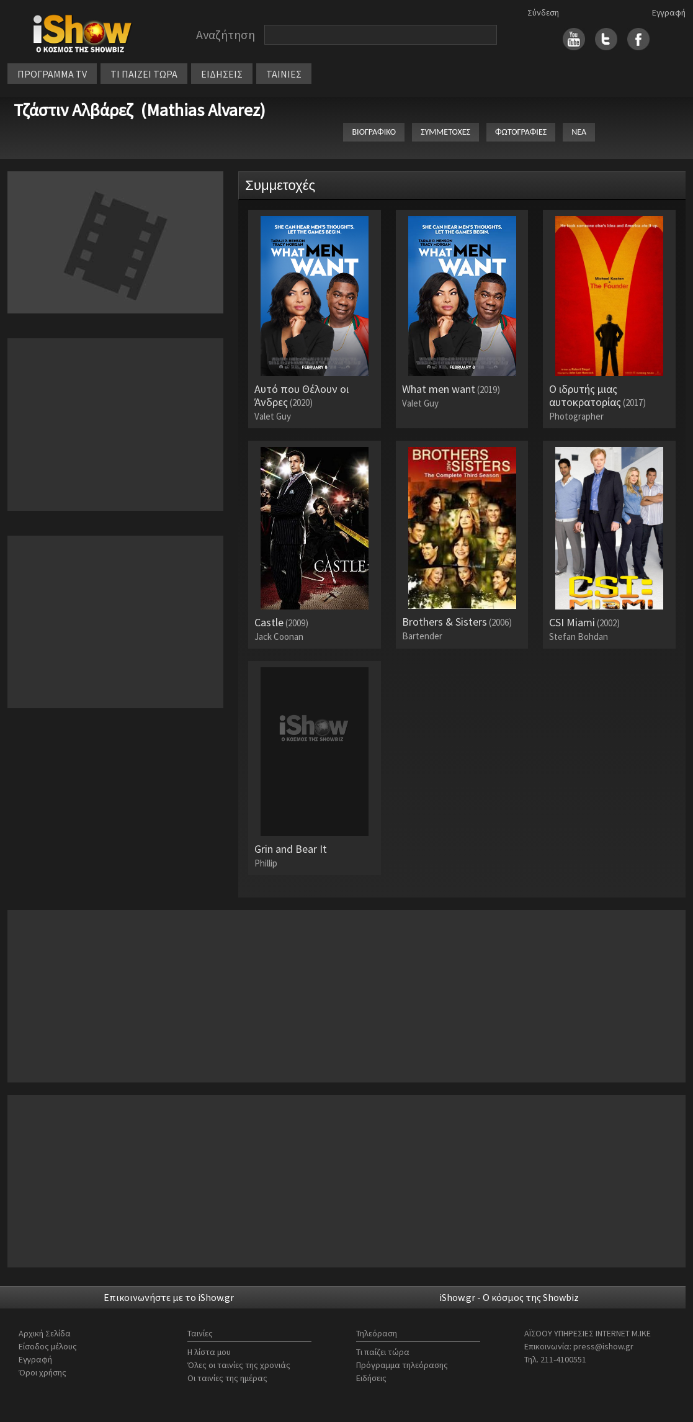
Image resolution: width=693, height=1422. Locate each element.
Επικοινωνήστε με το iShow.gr (169, 1297)
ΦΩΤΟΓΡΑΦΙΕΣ (521, 132)
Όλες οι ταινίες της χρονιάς (238, 1364)
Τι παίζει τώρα (382, 1351)
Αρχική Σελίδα (45, 1333)
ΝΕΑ (578, 132)
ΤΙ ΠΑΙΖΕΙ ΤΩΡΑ (143, 74)
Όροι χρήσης (42, 1372)
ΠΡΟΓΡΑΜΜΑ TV (52, 74)
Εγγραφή (669, 12)
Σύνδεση (543, 12)
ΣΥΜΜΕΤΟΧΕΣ (445, 132)
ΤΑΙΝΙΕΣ (284, 74)
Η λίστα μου (209, 1351)
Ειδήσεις (371, 1378)
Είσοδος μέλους (48, 1346)
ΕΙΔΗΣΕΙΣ (222, 74)
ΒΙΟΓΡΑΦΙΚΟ (374, 132)
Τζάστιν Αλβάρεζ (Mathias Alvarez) (140, 110)
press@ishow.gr (603, 1346)
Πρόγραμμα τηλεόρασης (402, 1364)
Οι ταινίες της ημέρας (227, 1378)
